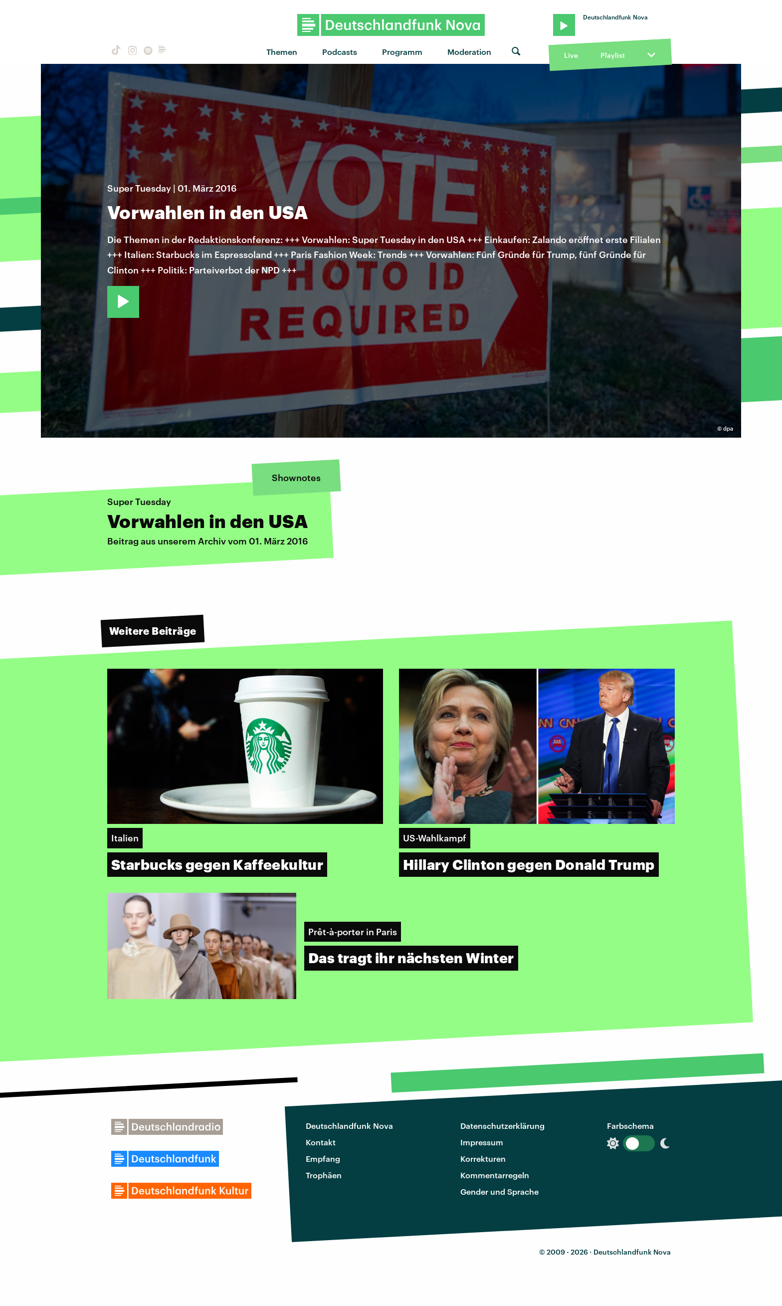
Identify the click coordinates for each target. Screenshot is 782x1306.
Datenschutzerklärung (502, 1125)
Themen (281, 51)
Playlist (612, 55)
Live (571, 55)
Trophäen (324, 1175)
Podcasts (339, 51)
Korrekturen (483, 1158)
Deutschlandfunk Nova (349, 1125)
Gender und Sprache (499, 1191)
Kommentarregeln (494, 1175)
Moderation (469, 51)
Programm (402, 51)
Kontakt (321, 1142)
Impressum (481, 1142)
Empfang (323, 1158)
